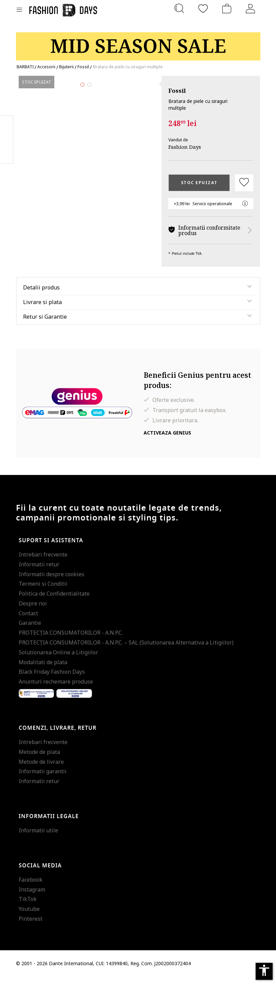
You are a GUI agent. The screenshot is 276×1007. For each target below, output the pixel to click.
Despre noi (33, 633)
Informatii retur (39, 594)
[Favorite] (203, 8)
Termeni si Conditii (43, 614)
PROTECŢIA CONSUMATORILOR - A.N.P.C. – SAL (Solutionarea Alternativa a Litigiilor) (126, 672)
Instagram (32, 919)
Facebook (30, 910)
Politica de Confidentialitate (54, 624)
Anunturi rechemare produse (56, 712)
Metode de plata (39, 782)
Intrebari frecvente (43, 584)
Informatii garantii (43, 802)
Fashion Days (184, 146)
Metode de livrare (41, 792)
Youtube (29, 939)
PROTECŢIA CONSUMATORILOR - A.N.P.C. (71, 663)
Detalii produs (41, 317)
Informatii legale (49, 847)
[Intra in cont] (250, 8)
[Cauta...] (179, 8)
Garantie (30, 653)
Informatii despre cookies (51, 604)
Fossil (177, 90)
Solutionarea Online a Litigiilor (58, 682)
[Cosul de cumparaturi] (226, 8)
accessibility (264, 970)
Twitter (6, 153)
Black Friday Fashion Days (52, 702)
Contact (28, 643)
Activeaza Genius (167, 463)
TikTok (28, 929)
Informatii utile (38, 860)
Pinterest (30, 949)
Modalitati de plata (43, 692)
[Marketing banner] (138, 43)
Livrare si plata (42, 332)
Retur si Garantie (45, 347)
